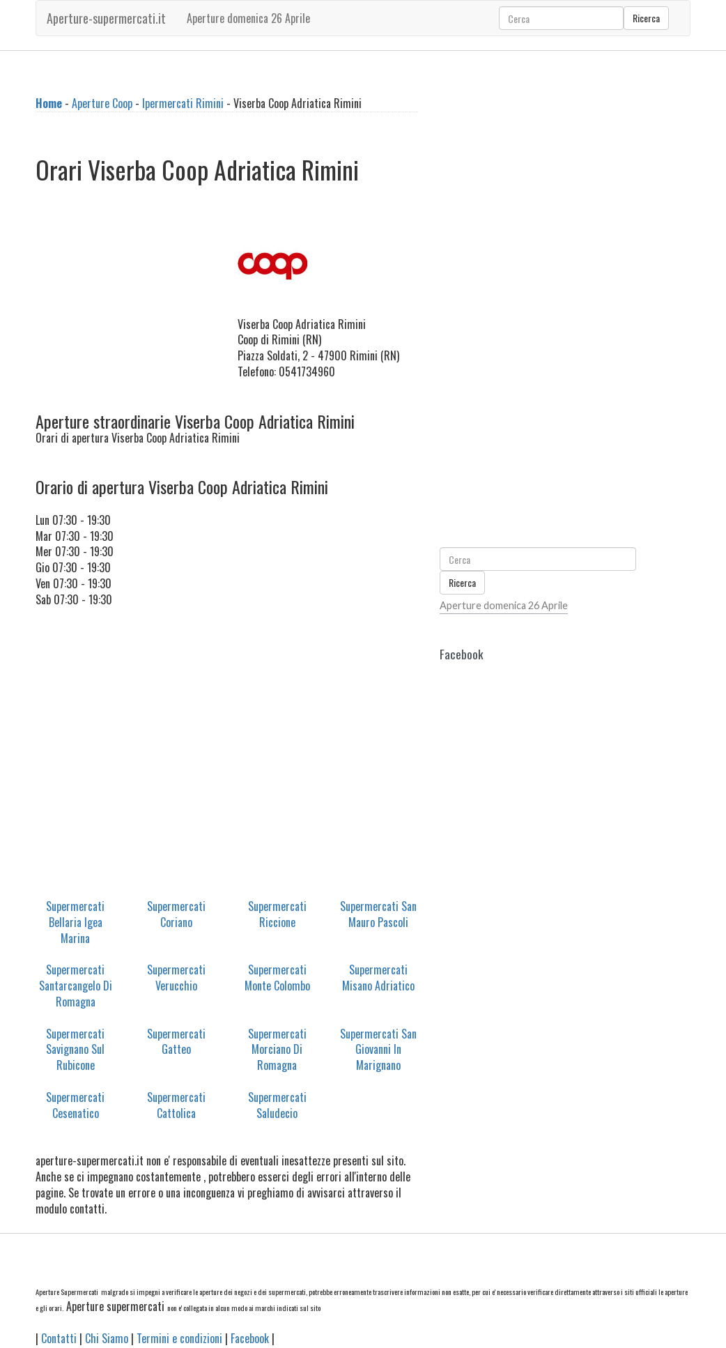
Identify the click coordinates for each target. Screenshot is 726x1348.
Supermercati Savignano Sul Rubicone (75, 1049)
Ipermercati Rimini (183, 103)
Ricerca (646, 17)
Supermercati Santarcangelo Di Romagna (75, 985)
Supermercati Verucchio (176, 977)
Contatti (59, 1338)
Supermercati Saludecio (277, 1105)
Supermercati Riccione (277, 914)
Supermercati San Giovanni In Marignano (378, 1049)
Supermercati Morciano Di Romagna (277, 1049)
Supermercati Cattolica (176, 1105)
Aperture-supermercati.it (106, 18)
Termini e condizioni (179, 1338)
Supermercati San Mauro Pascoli (378, 914)
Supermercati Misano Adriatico (378, 977)
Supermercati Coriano (176, 914)
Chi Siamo (106, 1338)
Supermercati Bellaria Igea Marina (75, 922)
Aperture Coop (102, 103)
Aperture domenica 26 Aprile (248, 18)
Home (49, 103)
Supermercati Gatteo (176, 1041)
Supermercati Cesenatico (75, 1105)
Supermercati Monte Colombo (277, 977)
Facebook (250, 1338)
